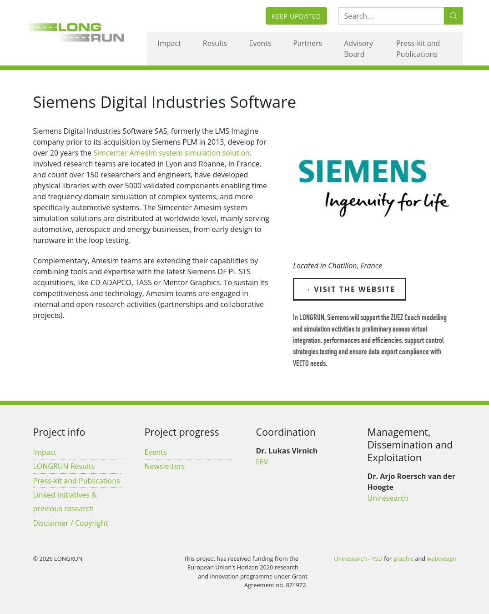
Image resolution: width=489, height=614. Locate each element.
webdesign (441, 558)
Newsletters (165, 466)
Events (260, 43)
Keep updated (296, 16)
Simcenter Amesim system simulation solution (171, 153)
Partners (308, 43)
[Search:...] (391, 16)
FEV (262, 462)
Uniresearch (388, 498)
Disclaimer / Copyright (70, 523)
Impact (169, 43)
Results (215, 43)
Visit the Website (354, 289)
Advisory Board (358, 48)
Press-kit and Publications (418, 48)
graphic (403, 558)
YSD (377, 558)
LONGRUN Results (64, 466)
